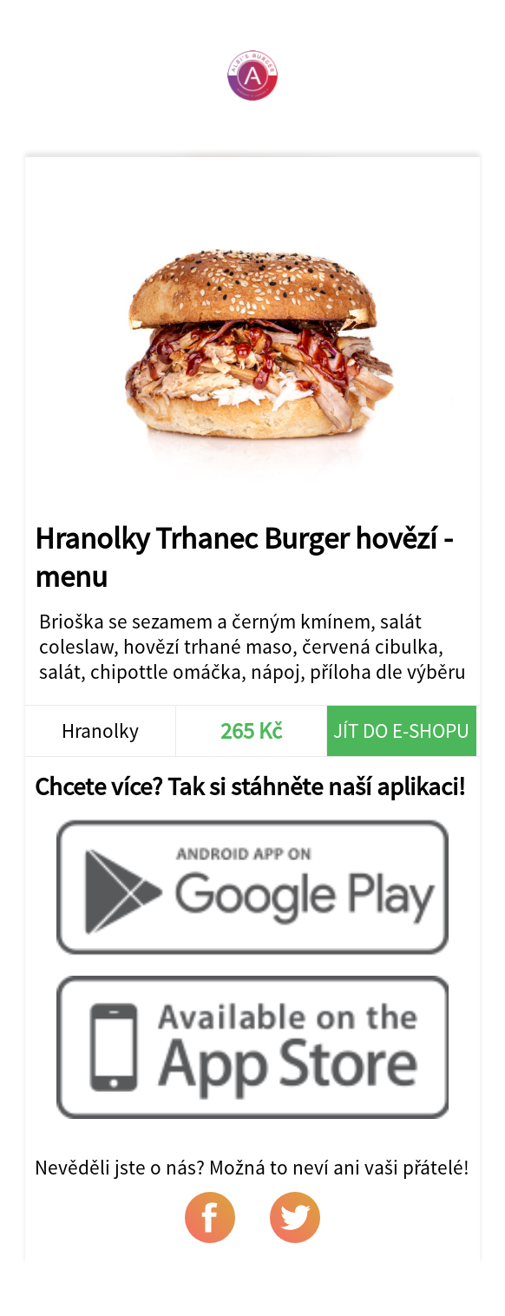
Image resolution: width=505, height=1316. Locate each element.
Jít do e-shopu (401, 730)
